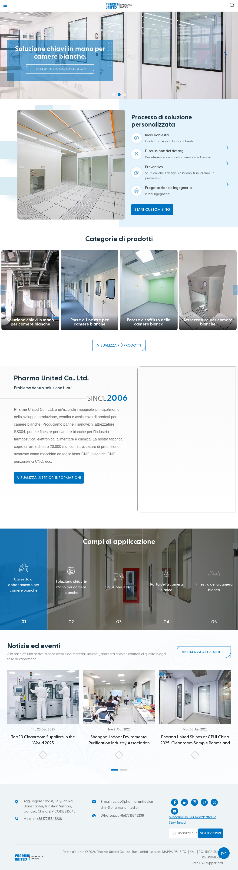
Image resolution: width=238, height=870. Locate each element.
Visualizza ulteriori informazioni (49, 478)
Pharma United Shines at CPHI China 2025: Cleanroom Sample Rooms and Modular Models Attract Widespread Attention (119, 740)
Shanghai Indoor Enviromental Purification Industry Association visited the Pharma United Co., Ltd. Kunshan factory (43, 740)
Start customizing (152, 209)
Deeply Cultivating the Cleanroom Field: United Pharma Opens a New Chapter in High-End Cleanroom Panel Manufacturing (195, 740)
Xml (193, 852)
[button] (113, 94)
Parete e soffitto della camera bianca (90, 290)
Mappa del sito (174, 852)
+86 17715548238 (49, 819)
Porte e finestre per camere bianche (30, 290)
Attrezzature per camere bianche (149, 290)
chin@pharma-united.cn (119, 807)
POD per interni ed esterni (208, 290)
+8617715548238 (131, 815)
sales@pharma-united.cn (133, 801)
